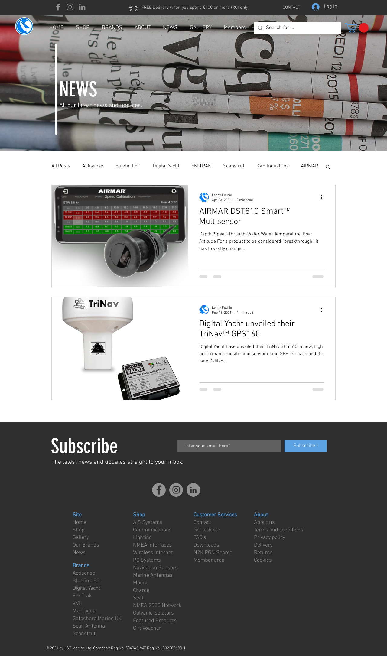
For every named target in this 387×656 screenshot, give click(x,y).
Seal (138, 598)
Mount (140, 583)
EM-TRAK (201, 166)
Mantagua (84, 611)
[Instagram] (70, 6)
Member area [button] (209, 560)
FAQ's (200, 537)
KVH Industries (272, 166)
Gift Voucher (147, 628)
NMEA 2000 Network (157, 605)
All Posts (60, 166)
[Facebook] (58, 6)
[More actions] (323, 197)
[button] (357, 28)
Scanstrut (233, 166)
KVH (78, 603)
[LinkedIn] (82, 6)
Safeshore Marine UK (97, 618)
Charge (141, 590)
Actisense (92, 166)
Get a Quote (207, 530)
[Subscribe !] (306, 446)
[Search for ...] (297, 28)
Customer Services (215, 515)
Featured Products (155, 621)
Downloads (206, 545)
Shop (79, 530)
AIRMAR (309, 166)
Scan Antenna (89, 626)
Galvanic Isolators (153, 613)
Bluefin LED (128, 166)
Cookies (263, 560)
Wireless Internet (153, 553)
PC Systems (147, 560)
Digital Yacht (166, 166)
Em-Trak (82, 596)
